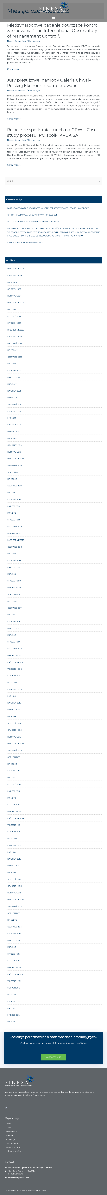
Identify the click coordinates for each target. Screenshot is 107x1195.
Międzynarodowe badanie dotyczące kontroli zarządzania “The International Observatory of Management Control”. (53, 30)
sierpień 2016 (13, 676)
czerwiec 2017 (14, 608)
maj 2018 (11, 554)
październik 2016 (15, 662)
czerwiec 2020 (14, 411)
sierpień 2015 (13, 757)
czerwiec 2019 (14, 486)
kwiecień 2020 (14, 425)
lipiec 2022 (12, 350)
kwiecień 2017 (14, 621)
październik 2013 (15, 899)
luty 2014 (11, 872)
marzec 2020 (13, 431)
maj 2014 (11, 852)
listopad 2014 (14, 811)
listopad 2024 (14, 296)
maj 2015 (11, 777)
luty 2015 (11, 798)
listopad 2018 (14, 533)
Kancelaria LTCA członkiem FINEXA (25, 242)
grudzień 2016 (14, 648)
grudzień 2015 (14, 730)
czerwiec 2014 (14, 845)
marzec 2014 (13, 865)
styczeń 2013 (14, 954)
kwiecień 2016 (14, 703)
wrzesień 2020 (14, 404)
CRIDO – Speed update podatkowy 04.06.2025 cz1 (32, 215)
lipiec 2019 (12, 479)
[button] (53, 1057)
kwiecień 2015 (14, 784)
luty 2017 (11, 635)
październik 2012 (15, 974)
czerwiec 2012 (14, 1001)
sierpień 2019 (13, 472)
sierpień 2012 (13, 988)
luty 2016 (11, 716)
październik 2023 (15, 330)
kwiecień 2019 (14, 499)
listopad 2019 (14, 452)
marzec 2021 (13, 397)
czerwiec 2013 (14, 927)
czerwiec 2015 (14, 771)
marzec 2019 (13, 506)
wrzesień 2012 (14, 981)
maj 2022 (11, 364)
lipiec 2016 (12, 682)
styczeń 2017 (13, 642)
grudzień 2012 (14, 961)
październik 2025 (15, 269)
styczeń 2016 (14, 723)
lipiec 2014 (12, 838)
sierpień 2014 (13, 832)
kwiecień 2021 (14, 391)
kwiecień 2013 (14, 933)
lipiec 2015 (12, 764)
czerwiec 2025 (14, 275)
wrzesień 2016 (14, 669)
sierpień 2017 (13, 594)
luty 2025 (12, 282)
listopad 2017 (14, 587)
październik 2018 (15, 540)
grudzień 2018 (14, 526)
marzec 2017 (13, 628)
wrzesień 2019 (14, 465)
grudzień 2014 (14, 804)
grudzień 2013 (14, 886)
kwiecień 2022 (14, 370)
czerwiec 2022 (14, 357)
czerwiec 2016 (14, 689)
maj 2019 (11, 492)
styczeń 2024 (14, 323)
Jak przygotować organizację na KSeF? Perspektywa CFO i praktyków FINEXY (48, 208)
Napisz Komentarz (16, 41)
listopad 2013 (14, 893)
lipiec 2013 (12, 920)
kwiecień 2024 (14, 316)
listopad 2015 (14, 737)
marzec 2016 (13, 710)
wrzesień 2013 (14, 906)
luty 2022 (12, 384)
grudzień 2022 (14, 343)
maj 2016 (11, 696)
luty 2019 (11, 513)
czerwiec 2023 (14, 336)
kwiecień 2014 (14, 859)
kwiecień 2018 (14, 560)
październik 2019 (15, 458)
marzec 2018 (13, 567)
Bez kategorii (34, 41)
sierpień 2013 (13, 913)
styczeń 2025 (14, 289)
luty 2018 (11, 574)
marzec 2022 (13, 377)
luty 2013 (11, 947)
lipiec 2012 (12, 994)
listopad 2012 (14, 967)
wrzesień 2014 (14, 825)
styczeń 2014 (14, 879)
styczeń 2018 (14, 581)
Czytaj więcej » (14, 69)
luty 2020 (12, 438)
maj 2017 (11, 615)
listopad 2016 (14, 655)
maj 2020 (11, 418)
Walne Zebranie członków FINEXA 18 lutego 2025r (33, 221)
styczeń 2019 (14, 520)
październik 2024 (15, 303)
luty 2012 (11, 1022)
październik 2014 (15, 818)
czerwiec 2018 (14, 547)
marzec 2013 (13, 940)
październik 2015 (15, 743)
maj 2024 (11, 309)
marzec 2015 (13, 791)
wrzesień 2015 (14, 750)
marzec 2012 (13, 1015)
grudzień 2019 (14, 445)
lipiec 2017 (12, 601)
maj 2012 (11, 1008)
